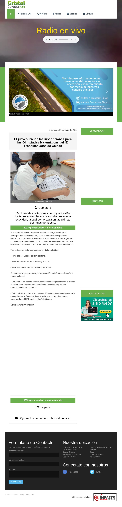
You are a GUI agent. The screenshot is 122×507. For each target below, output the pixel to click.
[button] (16, 90)
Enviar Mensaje (16, 482)
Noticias (42, 14)
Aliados (57, 14)
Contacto (88, 14)
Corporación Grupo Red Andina (22, 494)
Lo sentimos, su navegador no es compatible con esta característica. (61, 39)
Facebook (70, 472)
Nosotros (72, 14)
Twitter (96, 472)
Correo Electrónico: (16, 460)
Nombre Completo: (16, 451)
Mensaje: (12, 470)
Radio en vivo (24, 14)
